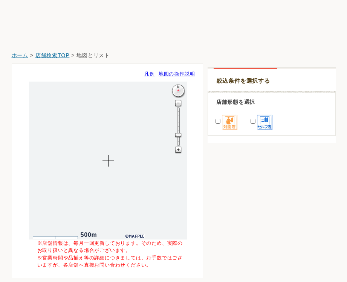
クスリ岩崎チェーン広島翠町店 (249, 215)
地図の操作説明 (177, 74)
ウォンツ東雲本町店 (236, 236)
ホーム (20, 55)
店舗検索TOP (52, 55)
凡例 (149, 74)
